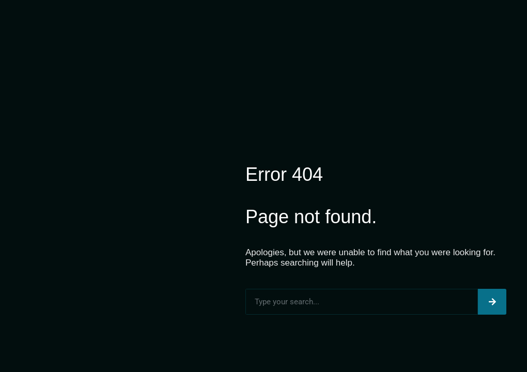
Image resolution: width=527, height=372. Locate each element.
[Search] (492, 302)
